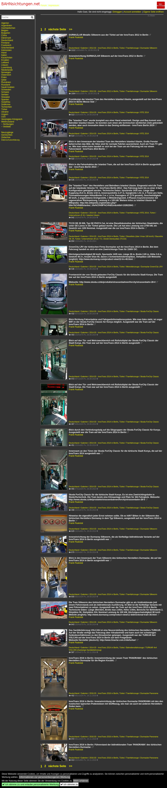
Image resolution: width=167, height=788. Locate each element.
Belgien (4, 30)
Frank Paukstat (76, 37)
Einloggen (117, 12)
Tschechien (6, 107)
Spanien (5, 99)
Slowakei (5, 97)
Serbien (4, 94)
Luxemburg (6, 67)
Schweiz (5, 92)
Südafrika (5, 102)
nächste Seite (57, 29)
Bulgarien (5, 33)
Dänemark (6, 38)
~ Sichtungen (7, 124)
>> (70, 29)
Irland (4, 52)
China (4, 35)
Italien (4, 55)
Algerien (5, 23)
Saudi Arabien (7, 87)
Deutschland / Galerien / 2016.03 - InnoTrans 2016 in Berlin (93, 693)
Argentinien (6, 25)
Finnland (5, 43)
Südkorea (5, 104)
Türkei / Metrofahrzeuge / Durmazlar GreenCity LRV (141, 267)
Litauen (4, 65)
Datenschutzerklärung (10, 140)
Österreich (6, 75)
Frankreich (6, 45)
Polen (4, 77)
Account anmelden (132, 12)
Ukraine (4, 112)
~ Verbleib (6, 126)
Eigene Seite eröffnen (153, 12)
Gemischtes (6, 135)
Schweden (6, 89)
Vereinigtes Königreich (11, 119)
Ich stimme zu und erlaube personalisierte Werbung (30, 784)
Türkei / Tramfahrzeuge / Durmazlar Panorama (138, 693)
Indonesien (6, 50)
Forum (44, 5)
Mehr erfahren (81, 780)
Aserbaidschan (8, 28)
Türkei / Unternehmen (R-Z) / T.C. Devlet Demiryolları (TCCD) (100, 239)
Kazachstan (6, 57)
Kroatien (5, 60)
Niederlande (7, 70)
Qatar (4, 80)
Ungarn (4, 114)
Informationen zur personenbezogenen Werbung (44, 777)
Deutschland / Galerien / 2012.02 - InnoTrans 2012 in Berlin (93, 48)
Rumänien (6, 82)
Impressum (53, 5)
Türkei (4, 109)
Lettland (5, 62)
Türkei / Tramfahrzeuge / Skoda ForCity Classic (139, 311)
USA (3, 117)
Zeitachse (5, 137)
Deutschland (7, 40)
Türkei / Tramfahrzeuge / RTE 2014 (134, 112)
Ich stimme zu (69, 784)
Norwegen (6, 72)
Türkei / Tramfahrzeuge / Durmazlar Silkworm (138, 48)
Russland (5, 84)
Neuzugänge (7, 132)
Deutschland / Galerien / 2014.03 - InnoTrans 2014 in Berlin (93, 112)
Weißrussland (7, 121)
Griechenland (7, 47)
